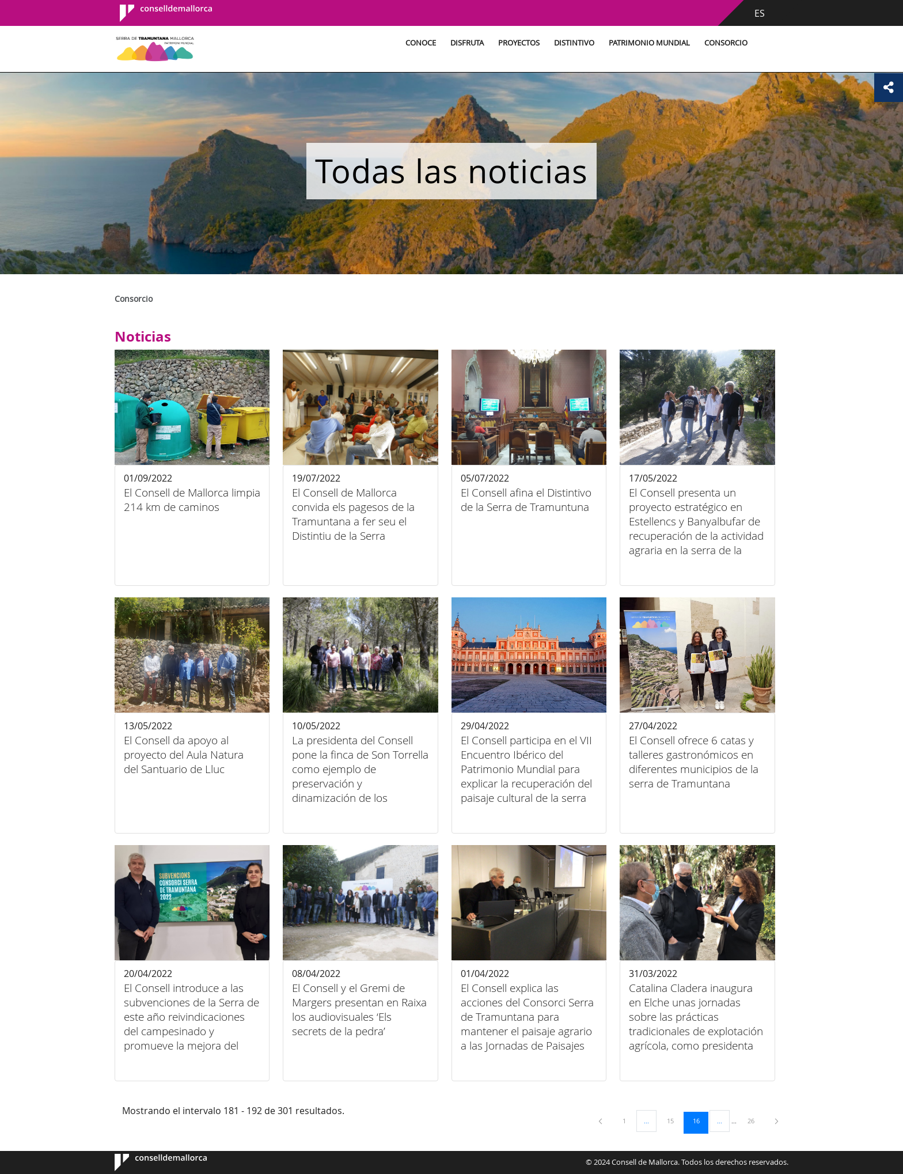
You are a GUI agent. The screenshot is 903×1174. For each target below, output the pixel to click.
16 (700, 1120)
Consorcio (723, 43)
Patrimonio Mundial (647, 43)
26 (755, 1120)
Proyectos (516, 43)
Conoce (418, 43)
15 (674, 1120)
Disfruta (464, 43)
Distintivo (572, 43)
